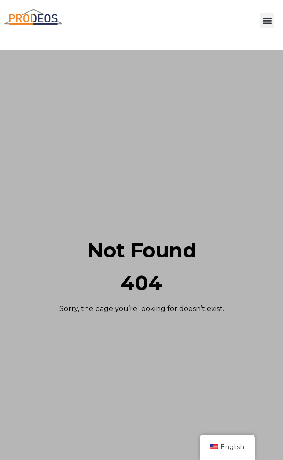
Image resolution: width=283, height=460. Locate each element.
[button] (267, 20)
